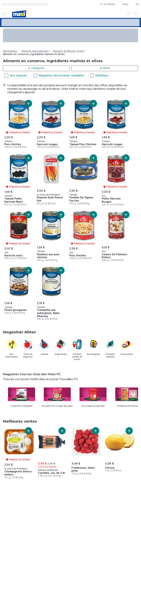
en (137, 4)
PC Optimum (107, 4)
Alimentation (10, 51)
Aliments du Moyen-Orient (68, 51)
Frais (125, 4)
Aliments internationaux (35, 51)
